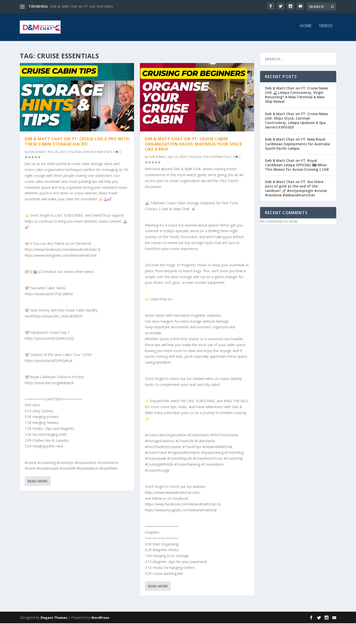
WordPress (100, 618)
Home (306, 28)
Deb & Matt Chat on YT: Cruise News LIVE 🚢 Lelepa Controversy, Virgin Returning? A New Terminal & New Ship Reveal (296, 95)
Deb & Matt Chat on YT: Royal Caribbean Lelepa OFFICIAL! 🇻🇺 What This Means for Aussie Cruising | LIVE (297, 165)
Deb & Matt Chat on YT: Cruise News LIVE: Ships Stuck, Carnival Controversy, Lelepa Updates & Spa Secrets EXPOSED (296, 121)
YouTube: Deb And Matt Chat (89, 152)
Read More (38, 481)
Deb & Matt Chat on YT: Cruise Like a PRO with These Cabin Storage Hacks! (77, 142)
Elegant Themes (54, 618)
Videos (326, 28)
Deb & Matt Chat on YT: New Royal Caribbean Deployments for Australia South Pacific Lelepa (297, 144)
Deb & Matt (37, 152)
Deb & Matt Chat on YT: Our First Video (81, 6)
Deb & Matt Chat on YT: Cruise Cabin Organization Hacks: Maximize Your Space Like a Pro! (193, 145)
